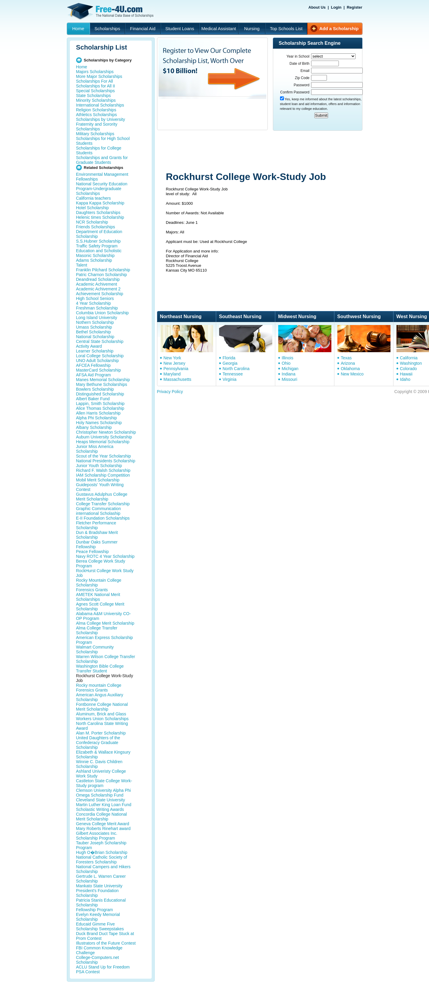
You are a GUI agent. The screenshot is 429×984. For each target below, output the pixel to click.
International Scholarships (100, 105)
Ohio (286, 363)
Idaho (405, 379)
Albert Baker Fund (93, 398)
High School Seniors (95, 298)
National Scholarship (95, 336)
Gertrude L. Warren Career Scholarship (101, 878)
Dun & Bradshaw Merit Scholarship (97, 535)
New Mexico (352, 374)
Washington (411, 363)
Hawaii (406, 374)
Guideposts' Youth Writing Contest (100, 487)
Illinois (287, 357)
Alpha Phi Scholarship (96, 417)
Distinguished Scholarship (100, 394)
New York (172, 357)
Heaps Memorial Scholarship (103, 441)
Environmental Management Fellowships (102, 176)
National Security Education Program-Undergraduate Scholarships (101, 188)
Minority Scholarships (96, 100)
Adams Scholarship (94, 260)
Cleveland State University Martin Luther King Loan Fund (103, 802)
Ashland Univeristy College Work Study (101, 773)
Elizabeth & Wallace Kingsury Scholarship (103, 754)
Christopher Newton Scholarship (106, 432)
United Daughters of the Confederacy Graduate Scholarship (98, 742)
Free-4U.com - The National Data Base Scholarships (111, 11)
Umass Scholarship (94, 327)
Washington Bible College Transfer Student (100, 668)
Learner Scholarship (94, 351)
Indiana (289, 374)
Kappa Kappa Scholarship (100, 203)
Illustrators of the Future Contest (106, 943)
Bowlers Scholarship (95, 389)
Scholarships (107, 28)
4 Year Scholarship (93, 303)
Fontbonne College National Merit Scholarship (102, 707)
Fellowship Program (94, 909)
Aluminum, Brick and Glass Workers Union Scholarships (102, 716)
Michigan (290, 368)
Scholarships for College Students (99, 150)
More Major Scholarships (99, 76)
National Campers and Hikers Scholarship (103, 869)
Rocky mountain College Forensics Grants (99, 687)
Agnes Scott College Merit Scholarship (100, 606)
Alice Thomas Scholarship (100, 408)
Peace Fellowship (92, 551)
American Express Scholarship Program (104, 640)
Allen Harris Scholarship (98, 413)
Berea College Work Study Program (100, 563)
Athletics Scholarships (96, 114)
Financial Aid (142, 28)
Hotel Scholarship (92, 207)
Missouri (289, 379)
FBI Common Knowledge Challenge (99, 950)
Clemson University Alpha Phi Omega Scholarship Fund (103, 792)
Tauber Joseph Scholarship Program (101, 845)
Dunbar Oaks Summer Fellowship (97, 544)
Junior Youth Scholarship (99, 465)
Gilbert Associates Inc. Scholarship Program (97, 835)
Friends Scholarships (95, 226)
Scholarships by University (100, 119)
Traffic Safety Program (97, 246)
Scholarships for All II (95, 86)
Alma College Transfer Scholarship (97, 630)
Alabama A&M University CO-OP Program (103, 616)
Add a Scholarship (339, 28)
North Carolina (236, 368)
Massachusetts (177, 379)
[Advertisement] (270, 151)
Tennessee (233, 374)
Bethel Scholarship (93, 331)
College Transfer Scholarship (103, 503)
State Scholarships (93, 95)
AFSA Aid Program (93, 374)
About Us (317, 7)
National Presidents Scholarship (105, 460)
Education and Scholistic (99, 250)
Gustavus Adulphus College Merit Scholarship (101, 496)
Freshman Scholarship (97, 308)
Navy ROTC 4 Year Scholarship (105, 556)
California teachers (93, 198)
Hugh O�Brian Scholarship (101, 852)
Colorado (408, 368)
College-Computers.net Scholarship (97, 960)
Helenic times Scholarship (100, 217)
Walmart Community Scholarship (95, 649)
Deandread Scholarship (98, 279)
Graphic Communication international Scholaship (98, 511)
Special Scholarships (95, 90)
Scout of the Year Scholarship (103, 456)
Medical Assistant (219, 28)
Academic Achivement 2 (98, 289)
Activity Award (89, 346)
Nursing (252, 28)
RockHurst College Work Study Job (105, 573)
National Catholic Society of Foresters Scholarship (101, 859)
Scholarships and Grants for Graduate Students (102, 160)
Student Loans (179, 28)
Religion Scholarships (96, 109)
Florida (229, 357)
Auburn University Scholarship (104, 437)
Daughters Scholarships (98, 212)
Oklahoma (350, 368)
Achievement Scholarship (99, 293)
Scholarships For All (94, 81)
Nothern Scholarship (95, 322)
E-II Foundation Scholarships (103, 518)
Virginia (229, 379)
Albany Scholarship (94, 427)
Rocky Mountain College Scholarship (99, 582)
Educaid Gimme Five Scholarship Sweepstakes (100, 926)
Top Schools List (286, 28)
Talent (81, 265)
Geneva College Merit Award (102, 823)
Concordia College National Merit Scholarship (101, 816)
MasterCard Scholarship (98, 370)
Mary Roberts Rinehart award (103, 828)
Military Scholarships (95, 133)
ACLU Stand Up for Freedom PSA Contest (103, 969)
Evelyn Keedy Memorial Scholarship (98, 917)
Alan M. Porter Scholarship (101, 733)
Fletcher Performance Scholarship (96, 525)
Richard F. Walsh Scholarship (103, 470)
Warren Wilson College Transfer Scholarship (105, 659)
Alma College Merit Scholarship (105, 623)
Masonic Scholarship (95, 255)
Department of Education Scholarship (99, 234)
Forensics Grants (92, 589)
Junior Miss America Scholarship (94, 449)
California (409, 357)
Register (354, 7)
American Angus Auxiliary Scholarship (99, 697)
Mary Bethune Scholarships (101, 384)
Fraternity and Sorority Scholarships (97, 126)
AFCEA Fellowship (93, 365)
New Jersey (174, 363)
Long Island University (96, 317)
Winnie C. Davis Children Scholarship (99, 764)
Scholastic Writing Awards (100, 809)
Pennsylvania (176, 368)
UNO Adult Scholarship (97, 360)
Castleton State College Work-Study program (104, 783)
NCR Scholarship (92, 222)
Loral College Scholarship (100, 355)
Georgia (230, 363)
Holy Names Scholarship (99, 422)
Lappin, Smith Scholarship (100, 403)
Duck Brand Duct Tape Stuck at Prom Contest (105, 936)
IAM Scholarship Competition (103, 475)
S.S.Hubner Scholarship (98, 241)
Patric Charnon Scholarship (101, 274)
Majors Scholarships (95, 71)
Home (78, 28)
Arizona (348, 363)
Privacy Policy (170, 391)
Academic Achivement (96, 284)
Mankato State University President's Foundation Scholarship (99, 890)
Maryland (172, 374)
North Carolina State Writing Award (102, 726)
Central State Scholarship (100, 341)
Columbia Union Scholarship (102, 312)
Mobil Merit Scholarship (98, 480)
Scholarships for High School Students (103, 141)
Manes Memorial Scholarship (103, 379)
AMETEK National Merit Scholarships (98, 597)
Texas (346, 357)
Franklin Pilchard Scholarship (103, 269)
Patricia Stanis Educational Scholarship (101, 902)
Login (336, 7)
